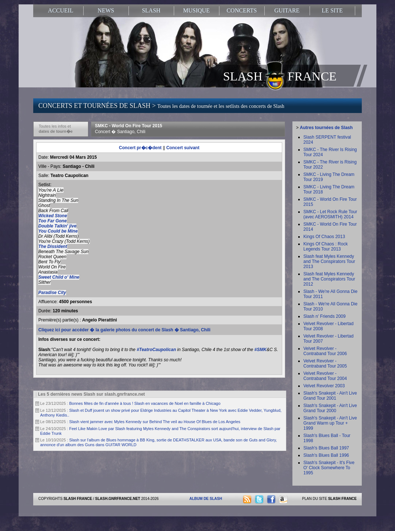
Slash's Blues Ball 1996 (326, 455)
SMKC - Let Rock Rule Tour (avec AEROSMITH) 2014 (330, 214)
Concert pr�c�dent (140, 147)
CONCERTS (242, 10)
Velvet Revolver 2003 (324, 385)
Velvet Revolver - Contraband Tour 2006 (325, 351)
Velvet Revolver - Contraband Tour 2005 (325, 363)
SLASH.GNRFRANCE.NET (117, 499)
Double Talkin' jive (57, 226)
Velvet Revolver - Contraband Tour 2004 (325, 376)
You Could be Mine (58, 231)
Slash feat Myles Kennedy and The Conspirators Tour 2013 (329, 261)
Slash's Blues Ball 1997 (326, 448)
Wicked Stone (52, 215)
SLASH (151, 10)
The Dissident (52, 246)
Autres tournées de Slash (326, 127)
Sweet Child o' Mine (58, 277)
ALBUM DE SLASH (205, 499)
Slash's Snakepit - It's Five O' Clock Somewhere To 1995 (328, 467)
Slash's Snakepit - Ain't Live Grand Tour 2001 (330, 396)
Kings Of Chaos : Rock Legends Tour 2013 (325, 246)
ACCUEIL (60, 10)
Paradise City (52, 292)
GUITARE (287, 10)
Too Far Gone (52, 220)
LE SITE (332, 10)
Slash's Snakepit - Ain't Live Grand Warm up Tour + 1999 (330, 423)
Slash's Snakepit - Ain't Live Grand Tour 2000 (330, 408)
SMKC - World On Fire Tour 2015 (128, 128)
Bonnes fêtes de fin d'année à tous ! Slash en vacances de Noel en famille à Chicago (144, 403)
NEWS (105, 10)
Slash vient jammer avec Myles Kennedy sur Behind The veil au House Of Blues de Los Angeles (155, 421)
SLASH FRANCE (280, 76)
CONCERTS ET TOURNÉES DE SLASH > (161, 105)
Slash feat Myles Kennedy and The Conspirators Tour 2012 (329, 279)
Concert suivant (182, 147)
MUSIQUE (196, 10)
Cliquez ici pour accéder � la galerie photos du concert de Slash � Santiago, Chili (124, 329)
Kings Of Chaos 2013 (324, 236)
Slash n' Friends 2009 (324, 316)
